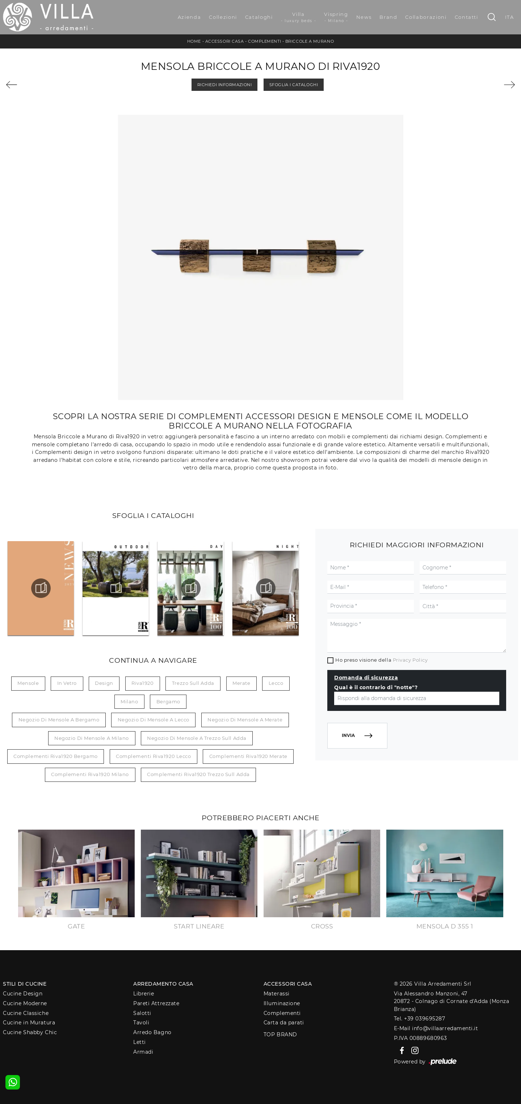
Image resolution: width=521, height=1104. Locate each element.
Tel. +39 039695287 (419, 1018)
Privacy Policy (410, 660)
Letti (139, 1042)
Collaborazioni (425, 17)
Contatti (466, 17)
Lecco (276, 683)
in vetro (67, 683)
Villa (298, 17)
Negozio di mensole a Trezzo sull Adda (196, 738)
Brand (388, 17)
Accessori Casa (224, 41)
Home (194, 41)
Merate (241, 683)
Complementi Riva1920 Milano (90, 774)
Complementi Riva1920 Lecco (153, 756)
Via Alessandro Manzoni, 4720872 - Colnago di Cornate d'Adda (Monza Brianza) (451, 1001)
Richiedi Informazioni (224, 84)
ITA (509, 17)
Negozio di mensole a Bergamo (58, 719)
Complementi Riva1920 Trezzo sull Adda (198, 774)
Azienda (189, 17)
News (364, 17)
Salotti (142, 1013)
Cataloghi (259, 17)
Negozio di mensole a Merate (244, 719)
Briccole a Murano (309, 41)
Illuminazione (282, 1003)
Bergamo (168, 701)
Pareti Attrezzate (156, 1003)
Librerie (143, 993)
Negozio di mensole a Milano (91, 738)
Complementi (264, 41)
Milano (129, 701)
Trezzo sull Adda (193, 683)
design (104, 683)
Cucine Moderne (25, 1003)
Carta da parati (284, 1022)
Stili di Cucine (24, 984)
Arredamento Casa (163, 984)
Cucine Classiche (26, 1013)
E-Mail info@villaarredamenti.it (436, 1028)
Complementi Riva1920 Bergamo (55, 756)
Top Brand (280, 1034)
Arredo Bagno (152, 1032)
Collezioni (223, 17)
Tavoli (141, 1022)
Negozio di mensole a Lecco (153, 719)
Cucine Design (22, 993)
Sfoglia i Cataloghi (293, 84)
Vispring (336, 17)
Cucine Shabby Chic (30, 1032)
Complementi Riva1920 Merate (248, 756)
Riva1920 (142, 683)
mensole (28, 683)
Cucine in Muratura (29, 1022)
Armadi (143, 1052)
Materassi (277, 993)
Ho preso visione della (381, 660)
